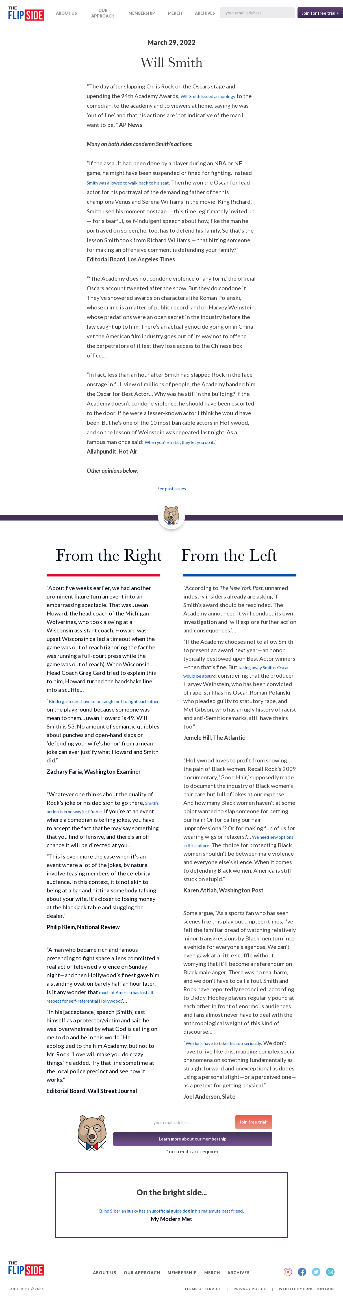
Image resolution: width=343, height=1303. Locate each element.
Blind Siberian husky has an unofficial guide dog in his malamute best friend (171, 1210)
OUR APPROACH (102, 13)
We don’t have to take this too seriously (223, 1043)
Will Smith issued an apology (208, 96)
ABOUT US (66, 13)
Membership (142, 13)
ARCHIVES (205, 13)
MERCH (175, 13)
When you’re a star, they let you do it (179, 442)
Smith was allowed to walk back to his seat (128, 182)
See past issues (171, 488)
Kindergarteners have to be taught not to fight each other (104, 701)
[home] (26, 14)
